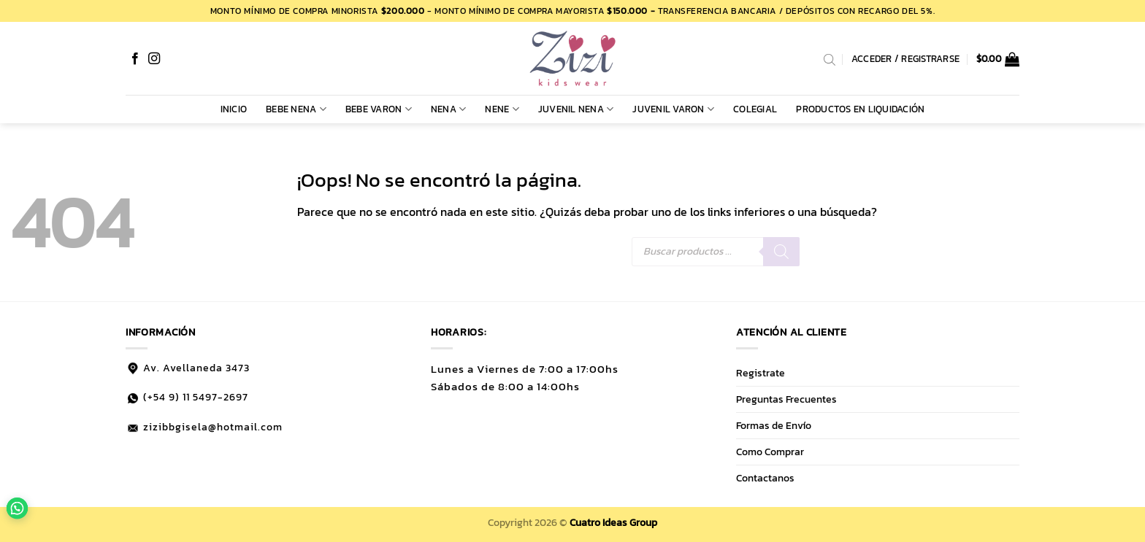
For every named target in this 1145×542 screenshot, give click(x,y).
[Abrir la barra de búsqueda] (829, 59)
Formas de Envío (773, 425)
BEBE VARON (378, 109)
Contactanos (765, 478)
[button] (998, 59)
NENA (448, 109)
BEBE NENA (296, 109)
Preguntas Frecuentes (786, 399)
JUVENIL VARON (673, 109)
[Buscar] (781, 251)
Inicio (234, 109)
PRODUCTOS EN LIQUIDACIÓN (860, 109)
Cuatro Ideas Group (613, 522)
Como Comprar (770, 452)
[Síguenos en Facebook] (135, 59)
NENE (501, 109)
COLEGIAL (755, 109)
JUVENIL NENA (576, 109)
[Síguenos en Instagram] (154, 59)
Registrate (760, 373)
